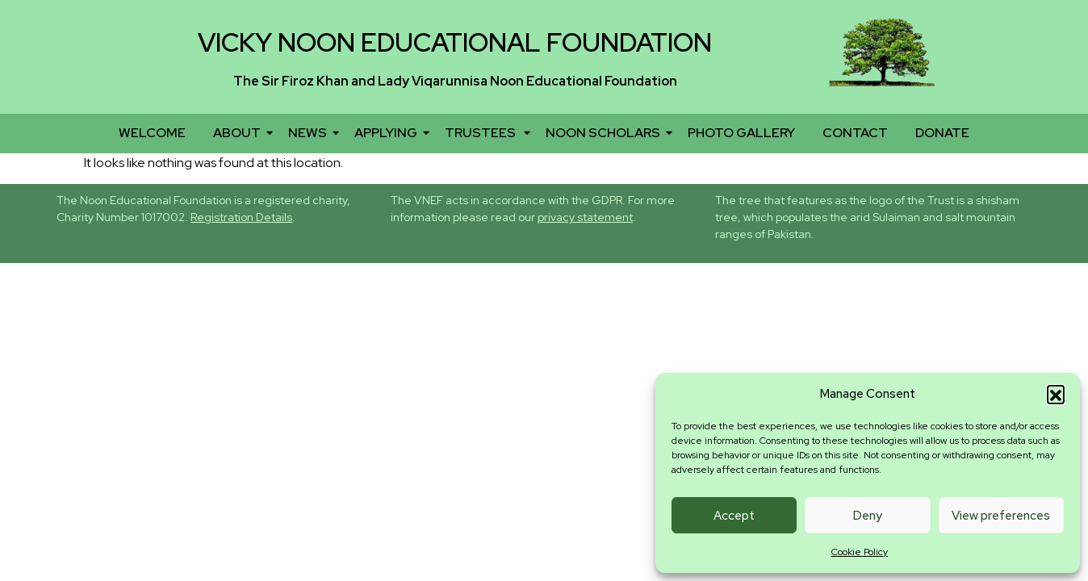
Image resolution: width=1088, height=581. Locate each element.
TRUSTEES (484, 132)
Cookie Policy (859, 551)
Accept (734, 516)
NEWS (310, 132)
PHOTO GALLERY (741, 132)
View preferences (1001, 516)
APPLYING (388, 132)
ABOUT (239, 132)
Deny (867, 516)
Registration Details (241, 217)
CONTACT (855, 132)
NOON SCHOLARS (606, 132)
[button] (1056, 394)
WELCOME (152, 132)
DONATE (942, 132)
